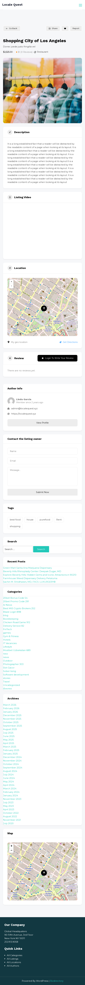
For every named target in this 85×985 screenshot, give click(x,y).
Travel (6, 681)
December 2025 (12, 715)
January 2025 (10, 753)
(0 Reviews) (26, 52)
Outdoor (8, 660)
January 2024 (10, 795)
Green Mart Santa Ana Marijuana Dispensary (27, 567)
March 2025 (9, 746)
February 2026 (11, 708)
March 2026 (9, 704)
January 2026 (10, 711)
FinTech (7, 629)
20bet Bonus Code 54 (15, 598)
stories (6, 678)
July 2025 (8, 732)
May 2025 (8, 739)
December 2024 (12, 757)
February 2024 (11, 792)
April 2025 (8, 743)
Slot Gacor (8, 667)
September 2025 (12, 725)
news (6, 657)
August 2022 (10, 816)
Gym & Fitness (11, 636)
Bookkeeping (10, 618)
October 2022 (11, 813)
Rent (59, 519)
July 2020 (8, 823)
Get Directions (68, 342)
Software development (16, 674)
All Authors (13, 965)
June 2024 (9, 778)
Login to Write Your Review (57, 358)
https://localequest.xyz (23, 413)
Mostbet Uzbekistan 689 (17, 650)
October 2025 (11, 722)
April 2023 (8, 809)
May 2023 (8, 806)
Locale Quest (12, 4)
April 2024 (8, 785)
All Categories (14, 955)
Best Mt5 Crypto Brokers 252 (19, 608)
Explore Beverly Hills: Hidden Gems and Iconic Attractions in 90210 (39, 574)
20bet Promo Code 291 (16, 601)
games (7, 632)
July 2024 (8, 774)
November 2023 (12, 799)
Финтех (7, 688)
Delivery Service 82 (13, 625)
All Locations (14, 962)
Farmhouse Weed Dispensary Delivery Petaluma (30, 578)
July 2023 (8, 802)
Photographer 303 (13, 664)
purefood (45, 519)
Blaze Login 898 (12, 611)
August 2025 (10, 729)
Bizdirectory (56, 980)
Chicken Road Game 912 (16, 622)
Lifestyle (7, 646)
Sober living (9, 671)
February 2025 (11, 750)
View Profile (42, 422)
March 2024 (9, 788)
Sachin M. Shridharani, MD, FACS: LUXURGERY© (29, 581)
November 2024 (12, 760)
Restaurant (42, 52)
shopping (15, 526)
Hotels (6, 639)
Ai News (7, 604)
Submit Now (42, 492)
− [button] (11, 286)
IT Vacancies (10, 643)
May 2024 (8, 781)
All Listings (12, 958)
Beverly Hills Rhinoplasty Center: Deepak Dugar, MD (32, 571)
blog (5, 615)
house (30, 519)
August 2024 (10, 771)
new (5, 653)
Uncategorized (11, 685)
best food (15, 519)
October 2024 (11, 764)
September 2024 (12, 767)
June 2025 (9, 736)
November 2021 (12, 820)
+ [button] (11, 281)
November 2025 (12, 718)
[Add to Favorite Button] (65, 28)
